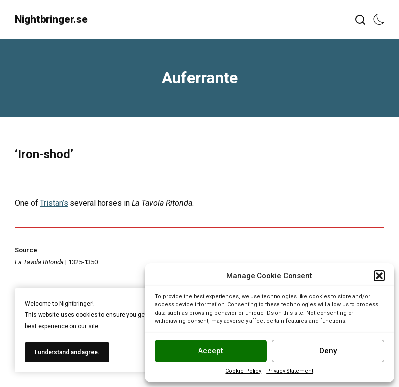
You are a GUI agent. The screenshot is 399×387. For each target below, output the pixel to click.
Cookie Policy (243, 371)
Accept (210, 350)
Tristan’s (54, 203)
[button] (379, 276)
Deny (328, 350)
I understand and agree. (67, 352)
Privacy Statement (289, 371)
